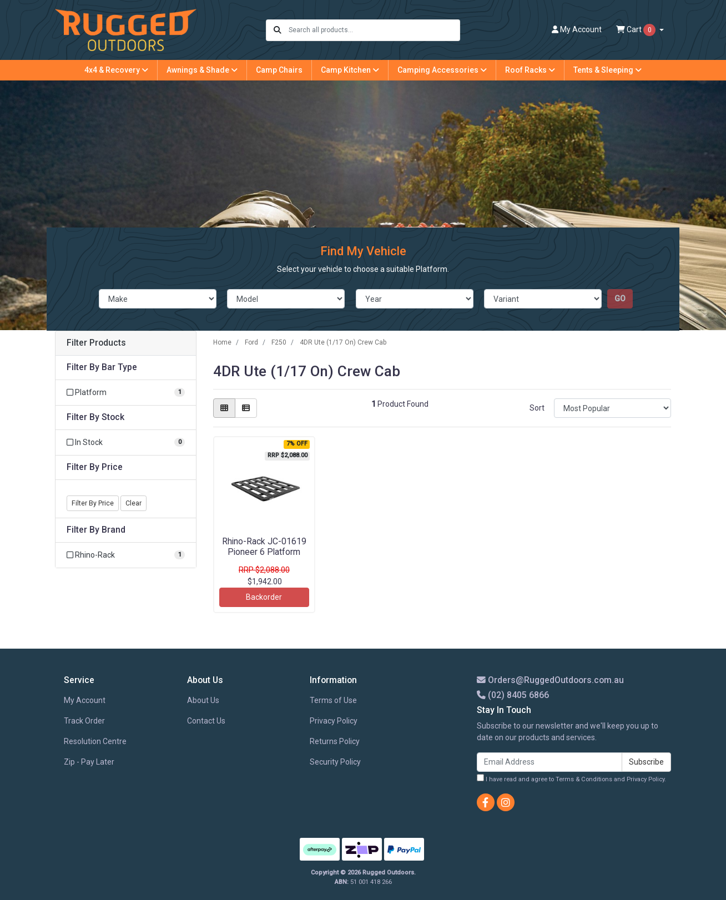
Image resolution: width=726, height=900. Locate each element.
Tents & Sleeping (607, 69)
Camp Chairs (279, 69)
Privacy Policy (333, 720)
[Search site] (277, 30)
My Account (84, 700)
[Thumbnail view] (224, 408)
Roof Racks (530, 69)
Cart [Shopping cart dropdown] (636, 30)
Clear (133, 503)
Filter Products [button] (96, 343)
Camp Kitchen (350, 69)
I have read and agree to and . (571, 778)
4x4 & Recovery (116, 69)
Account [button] (577, 29)
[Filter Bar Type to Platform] (126, 393)
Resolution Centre (95, 741)
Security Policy (335, 761)
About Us (203, 700)
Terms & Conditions (584, 779)
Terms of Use (333, 700)
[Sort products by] (612, 408)
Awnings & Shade (202, 69)
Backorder (264, 597)
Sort (537, 407)
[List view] (246, 408)
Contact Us (206, 720)
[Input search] (374, 30)
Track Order (84, 720)
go (620, 298)
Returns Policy (335, 741)
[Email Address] (549, 762)
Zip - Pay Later (89, 761)
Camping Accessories (442, 69)
